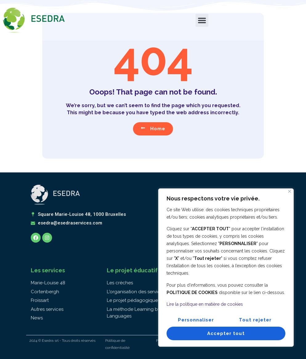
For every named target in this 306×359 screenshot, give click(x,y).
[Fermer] (289, 191)
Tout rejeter (255, 320)
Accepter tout (226, 333)
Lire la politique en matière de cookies (205, 304)
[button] (201, 20)
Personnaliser (196, 320)
